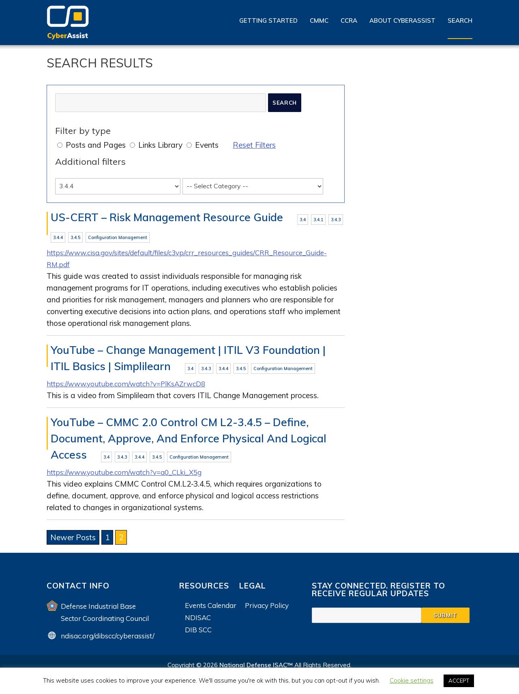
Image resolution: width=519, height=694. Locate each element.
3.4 (303, 219)
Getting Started (268, 20)
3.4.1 (318, 219)
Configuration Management (117, 238)
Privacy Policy (267, 608)
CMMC (319, 20)
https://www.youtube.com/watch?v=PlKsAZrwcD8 (134, 386)
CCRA (349, 20)
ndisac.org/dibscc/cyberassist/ (107, 638)
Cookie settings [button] (411, 680)
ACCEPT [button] (458, 680)
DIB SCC (198, 632)
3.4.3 (336, 219)
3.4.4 (58, 238)
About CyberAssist (402, 20)
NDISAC (198, 620)
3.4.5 (75, 238)
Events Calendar (210, 608)
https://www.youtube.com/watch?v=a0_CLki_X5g (132, 475)
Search (460, 20)
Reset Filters (254, 145)
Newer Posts (73, 540)
